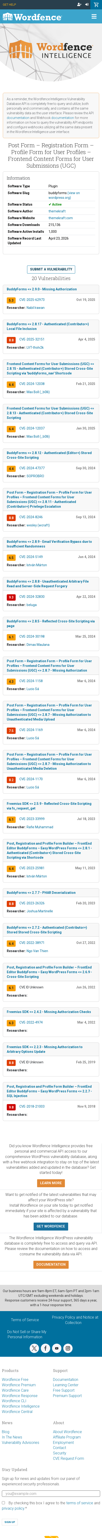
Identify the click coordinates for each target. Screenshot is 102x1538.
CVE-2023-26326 (32, 903)
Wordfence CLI (14, 1401)
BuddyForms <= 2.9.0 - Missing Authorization (42, 289)
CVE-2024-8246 (31, 517)
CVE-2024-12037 (32, 428)
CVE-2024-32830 (32, 597)
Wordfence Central (17, 1411)
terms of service (79, 1503)
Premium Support (67, 1396)
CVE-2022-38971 (32, 943)
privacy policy (13, 1508)
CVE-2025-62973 (32, 300)
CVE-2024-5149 (31, 557)
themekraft (57, 211)
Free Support (63, 1390)
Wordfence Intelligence (21, 1406)
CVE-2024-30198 (32, 636)
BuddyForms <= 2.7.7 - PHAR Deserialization (41, 893)
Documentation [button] (51, 1265)
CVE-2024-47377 (32, 468)
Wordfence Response (20, 1396)
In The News (12, 1437)
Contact (59, 1448)
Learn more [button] (51, 1183)
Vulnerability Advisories (20, 1442)
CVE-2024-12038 (32, 384)
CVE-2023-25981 (32, 868)
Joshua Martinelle (40, 911)
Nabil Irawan (36, 308)
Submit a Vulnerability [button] (51, 269)
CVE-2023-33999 (32, 819)
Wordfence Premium (19, 1385)
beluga (32, 605)
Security (59, 1453)
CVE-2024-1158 (31, 681)
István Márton (37, 565)
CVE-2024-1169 (31, 730)
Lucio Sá (33, 689)
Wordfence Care (15, 1390)
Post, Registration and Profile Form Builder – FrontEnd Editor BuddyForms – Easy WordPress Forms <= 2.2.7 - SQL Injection (49, 1091)
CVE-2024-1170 (31, 779)
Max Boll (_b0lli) (38, 392)
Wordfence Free (15, 1379)
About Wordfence (67, 1432)
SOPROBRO (35, 476)
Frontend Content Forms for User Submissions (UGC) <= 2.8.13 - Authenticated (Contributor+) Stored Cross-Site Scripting (50, 413)
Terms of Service (25, 1320)
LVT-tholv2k (35, 347)
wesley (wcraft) (38, 525)
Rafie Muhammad (40, 827)
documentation (18, 118)
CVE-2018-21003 (32, 1106)
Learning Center (65, 1385)
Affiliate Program (67, 1437)
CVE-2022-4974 (31, 1022)
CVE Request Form (68, 1458)
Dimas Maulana (38, 645)
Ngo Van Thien (37, 951)
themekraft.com (61, 218)
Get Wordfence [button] (51, 1226)
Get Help (9, 4)
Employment (63, 1442)
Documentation (65, 1379)
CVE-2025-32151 (32, 339)
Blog (5, 1432)
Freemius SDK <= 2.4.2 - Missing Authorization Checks (49, 1012)
